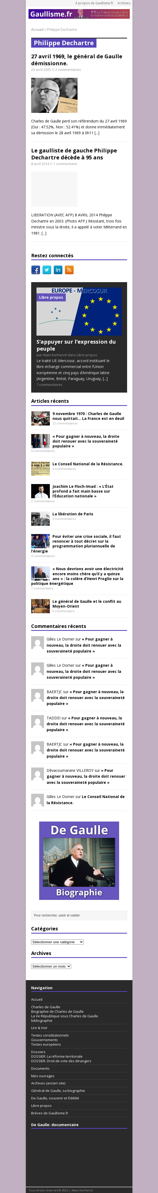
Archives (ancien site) (48, 1083)
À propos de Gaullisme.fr (94, 3)
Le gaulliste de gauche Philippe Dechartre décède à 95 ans (74, 154)
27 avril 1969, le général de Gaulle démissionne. (76, 60)
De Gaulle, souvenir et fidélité (55, 1098)
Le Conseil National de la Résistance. (87, 463)
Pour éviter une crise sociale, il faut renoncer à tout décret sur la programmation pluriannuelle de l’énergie (76, 544)
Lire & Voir (39, 1027)
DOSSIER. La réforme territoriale (57, 1056)
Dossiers (38, 1051)
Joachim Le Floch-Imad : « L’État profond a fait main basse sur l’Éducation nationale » (83, 491)
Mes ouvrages (42, 1075)
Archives (124, 3)
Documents (40, 1068)
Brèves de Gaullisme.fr (49, 1113)
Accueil (36, 999)
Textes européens (46, 1044)
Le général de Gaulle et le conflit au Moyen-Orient (86, 604)
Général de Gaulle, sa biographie (58, 1090)
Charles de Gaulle (45, 1006)
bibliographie (41, 1020)
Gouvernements (44, 1039)
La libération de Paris (72, 513)
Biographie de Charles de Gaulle (57, 1011)
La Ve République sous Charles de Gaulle (64, 1016)
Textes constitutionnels (50, 1035)
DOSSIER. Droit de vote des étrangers (61, 1060)
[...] (97, 132)
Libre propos (41, 1105)
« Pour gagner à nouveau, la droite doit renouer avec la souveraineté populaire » (85, 441)
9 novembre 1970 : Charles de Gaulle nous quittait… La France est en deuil (88, 416)
